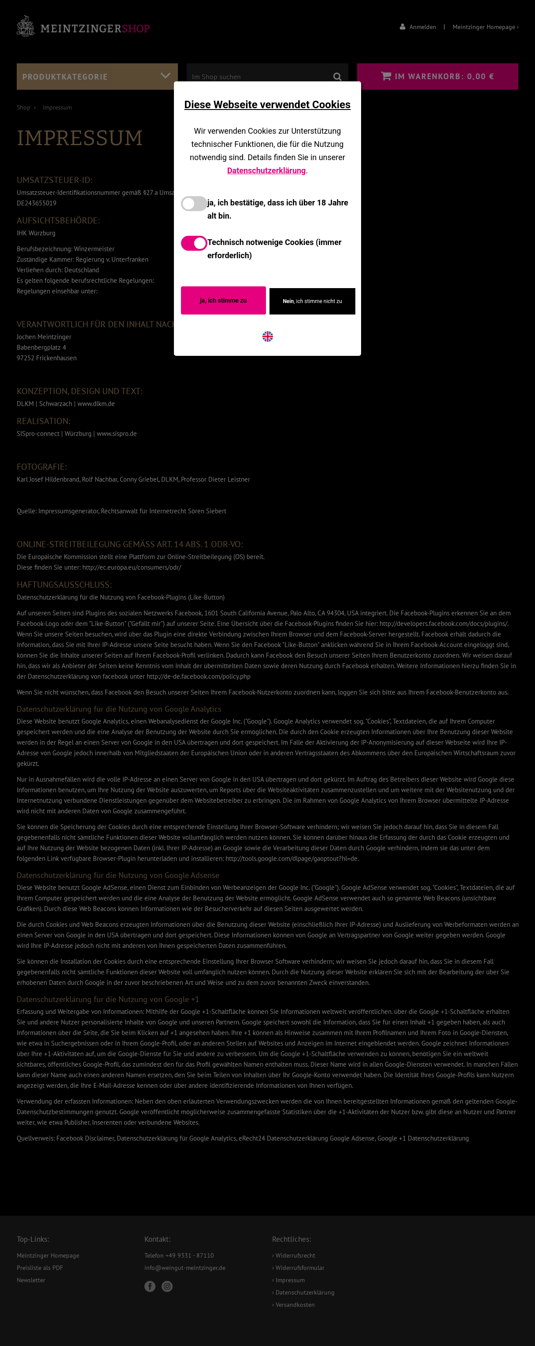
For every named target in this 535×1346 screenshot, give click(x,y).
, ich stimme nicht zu (312, 301)
